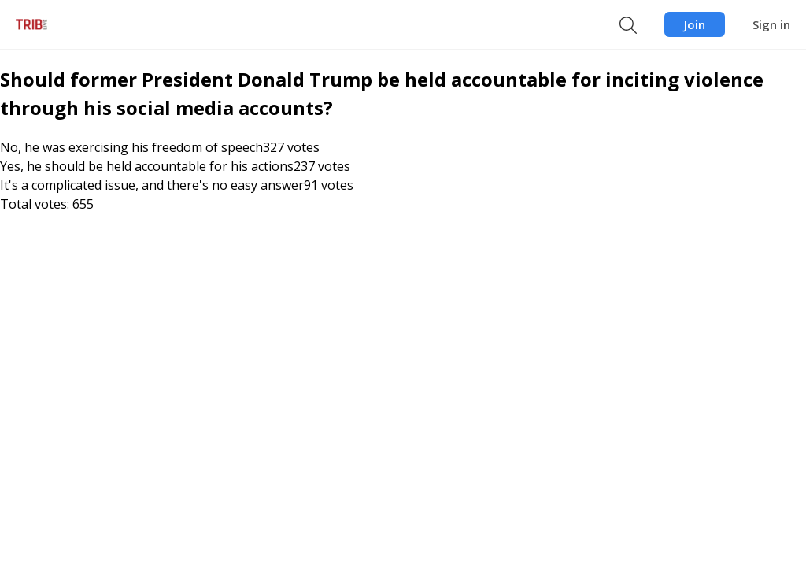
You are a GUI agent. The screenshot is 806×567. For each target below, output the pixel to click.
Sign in (771, 24)
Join (694, 24)
